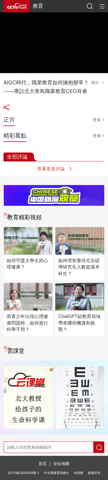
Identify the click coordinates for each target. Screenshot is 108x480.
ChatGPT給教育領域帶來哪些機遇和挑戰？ (79, 323)
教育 (38, 6)
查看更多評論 (51, 168)
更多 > (99, 119)
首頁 (43, 463)
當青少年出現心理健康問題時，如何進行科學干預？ (27, 323)
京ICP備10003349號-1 (23, 473)
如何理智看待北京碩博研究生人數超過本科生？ (79, 267)
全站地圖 (61, 463)
